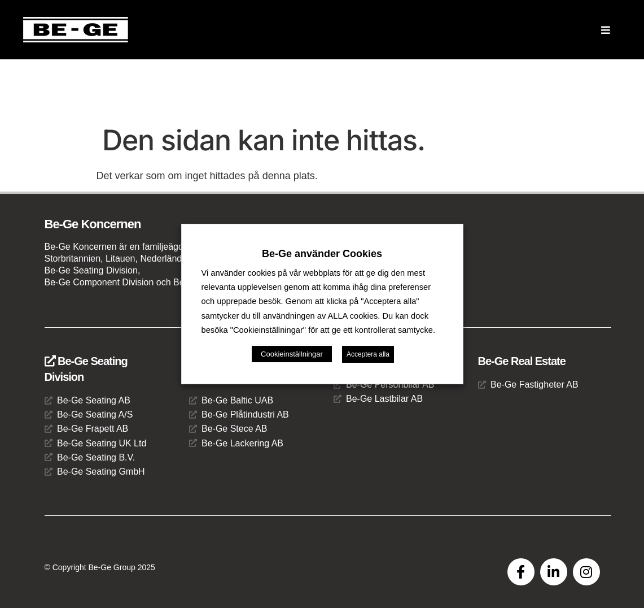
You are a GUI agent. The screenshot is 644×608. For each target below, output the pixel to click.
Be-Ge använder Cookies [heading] (322, 253)
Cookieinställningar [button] (292, 354)
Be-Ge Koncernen (93, 224)
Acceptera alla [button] (368, 354)
